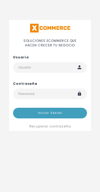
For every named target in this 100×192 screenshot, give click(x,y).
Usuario (21, 57)
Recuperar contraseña (50, 126)
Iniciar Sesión (50, 113)
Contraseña (25, 83)
